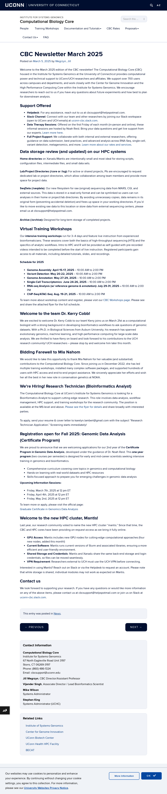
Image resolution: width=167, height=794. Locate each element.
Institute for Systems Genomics (42, 17)
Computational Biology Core (47, 21)
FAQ (46, 37)
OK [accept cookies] (151, 775)
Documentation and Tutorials (82, 28)
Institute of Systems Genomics (44, 725)
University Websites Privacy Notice (46, 788)
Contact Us (30, 37)
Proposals (132, 28)
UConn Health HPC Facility (42, 744)
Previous (34, 627)
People (24, 28)
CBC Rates (113, 28)
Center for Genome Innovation (44, 732)
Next (136, 627)
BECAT (30, 750)
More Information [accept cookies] (124, 775)
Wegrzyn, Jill (63, 61)
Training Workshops (47, 28)
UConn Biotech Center (40, 738)
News (57, 613)
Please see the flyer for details (83, 407)
